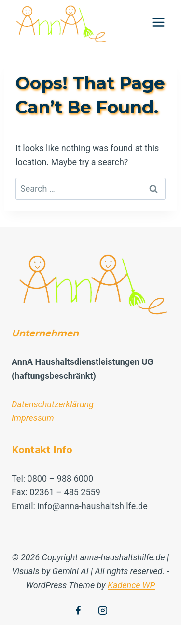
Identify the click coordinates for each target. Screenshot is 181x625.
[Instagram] (102, 610)
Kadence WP (131, 585)
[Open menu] (158, 22)
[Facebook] (78, 610)
